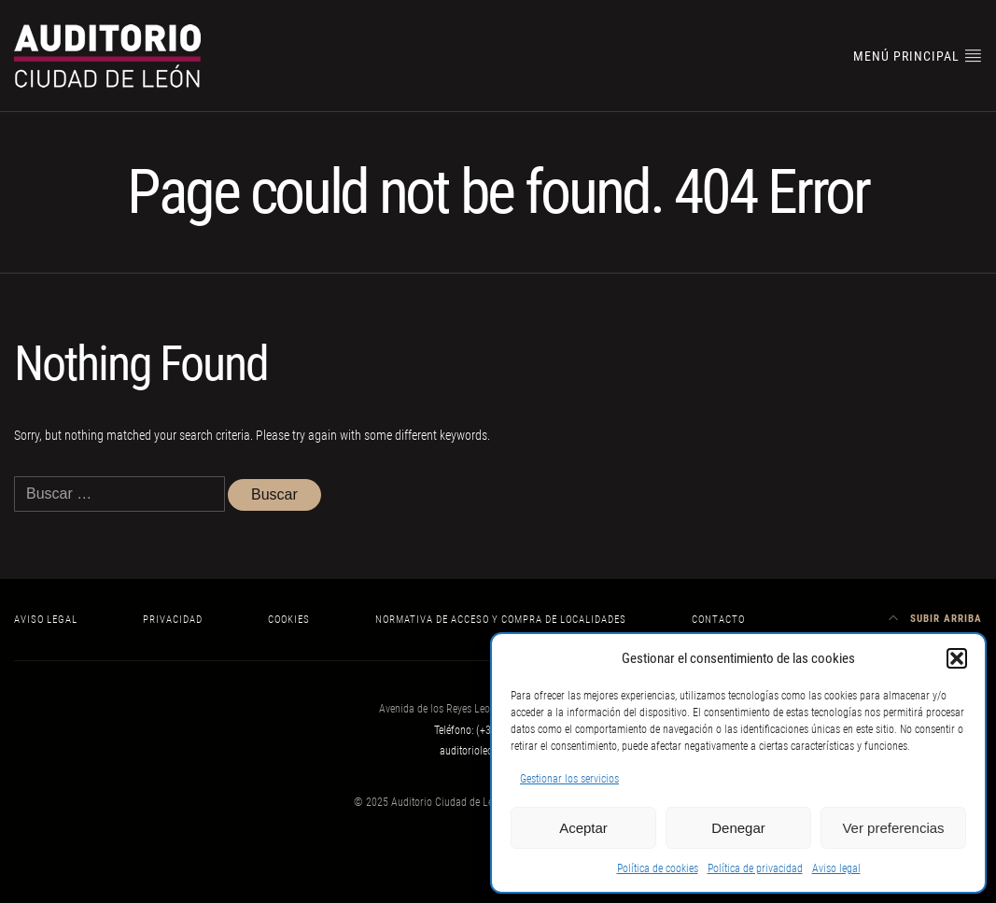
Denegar (738, 828)
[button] (956, 658)
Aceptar (583, 828)
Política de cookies (657, 868)
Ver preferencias (893, 828)
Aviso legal (836, 868)
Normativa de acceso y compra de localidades (500, 620)
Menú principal (917, 55)
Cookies (289, 620)
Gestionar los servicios (569, 778)
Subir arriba (935, 619)
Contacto (718, 620)
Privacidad (173, 620)
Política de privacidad (755, 868)
